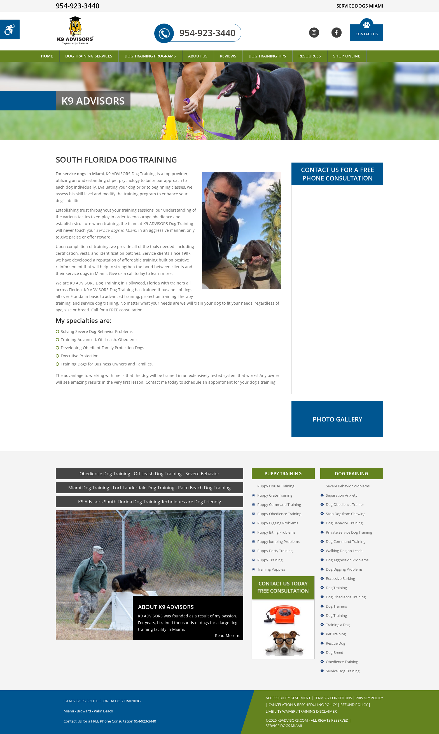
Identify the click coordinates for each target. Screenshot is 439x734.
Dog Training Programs (150, 56)
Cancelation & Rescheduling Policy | (304, 704)
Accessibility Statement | (290, 697)
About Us (197, 56)
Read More (227, 635)
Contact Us (367, 33)
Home (47, 56)
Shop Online (346, 56)
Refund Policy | (355, 704)
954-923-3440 (200, 33)
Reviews (228, 56)
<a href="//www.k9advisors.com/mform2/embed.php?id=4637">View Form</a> (337, 289)
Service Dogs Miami (284, 725)
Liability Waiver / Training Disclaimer (301, 711)
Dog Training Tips (267, 56)
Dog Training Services (88, 56)
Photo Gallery (337, 419)
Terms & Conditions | (335, 697)
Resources (309, 56)
